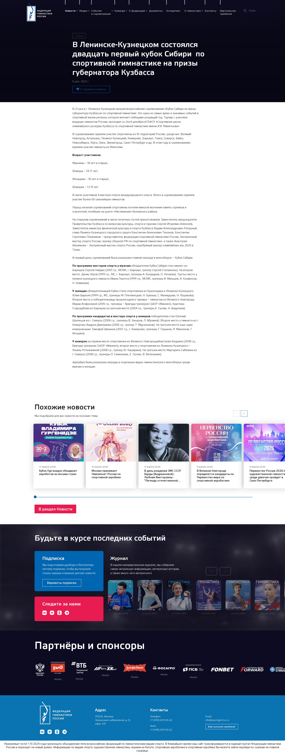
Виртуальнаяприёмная (228, 12)
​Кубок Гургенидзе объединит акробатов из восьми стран (58, 474)
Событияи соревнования (101, 12)
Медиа (83, 10)
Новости (70, 10)
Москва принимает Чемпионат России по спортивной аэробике (114, 475)
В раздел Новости (55, 510)
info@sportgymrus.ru (217, 720)
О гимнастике (192, 10)
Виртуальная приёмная (221, 726)
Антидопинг (173, 10)
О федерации (137, 10)
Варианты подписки (61, 583)
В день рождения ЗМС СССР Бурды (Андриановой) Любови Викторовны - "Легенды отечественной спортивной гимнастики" (169, 479)
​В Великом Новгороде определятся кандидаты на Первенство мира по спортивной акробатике (222, 477)
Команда (120, 10)
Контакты (210, 10)
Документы (155, 10)
